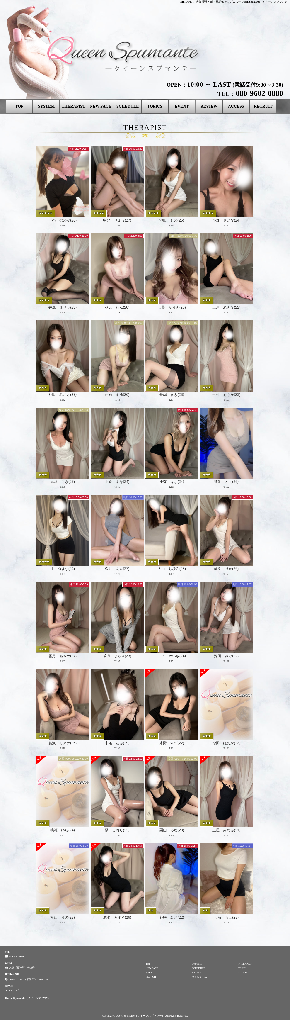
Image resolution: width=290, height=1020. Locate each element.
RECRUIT (263, 106)
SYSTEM (46, 106)
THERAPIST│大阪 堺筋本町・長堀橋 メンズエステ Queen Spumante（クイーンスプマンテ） (234, 1)
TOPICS (154, 106)
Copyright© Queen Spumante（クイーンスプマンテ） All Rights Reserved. (145, 1015)
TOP (19, 106)
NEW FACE (100, 106)
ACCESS (236, 106)
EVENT (182, 106)
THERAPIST (73, 106)
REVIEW (208, 106)
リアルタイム (199, 976)
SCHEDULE (127, 106)
